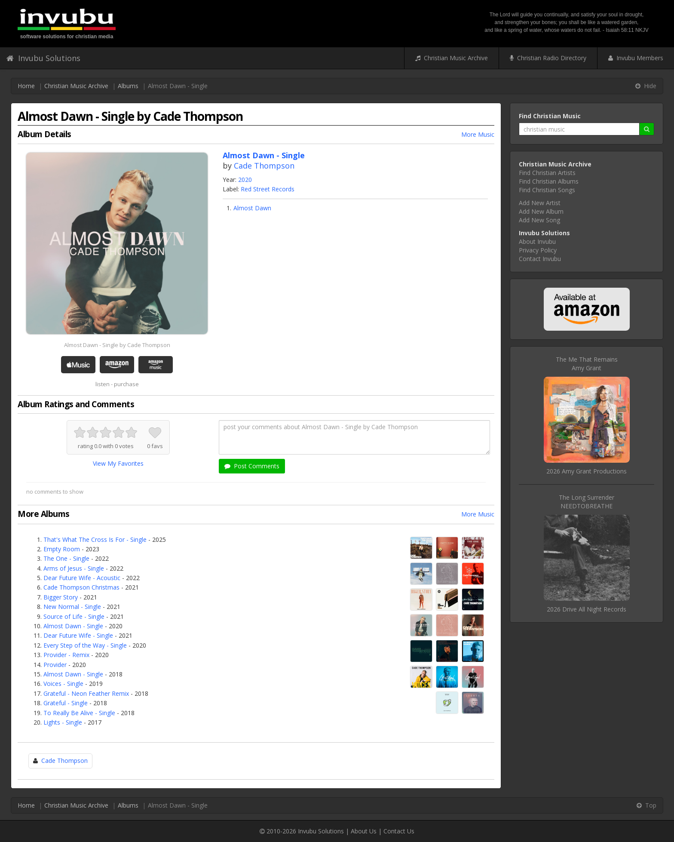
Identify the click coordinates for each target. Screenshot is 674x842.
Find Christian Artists (547, 173)
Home (26, 86)
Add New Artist (540, 203)
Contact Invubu (540, 259)
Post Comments (251, 466)
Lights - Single (62, 722)
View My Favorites (118, 463)
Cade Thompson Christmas (81, 587)
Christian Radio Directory (548, 58)
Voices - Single (63, 683)
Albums (128, 86)
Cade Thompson (264, 165)
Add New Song (539, 220)
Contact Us (398, 831)
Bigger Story (60, 597)
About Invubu (537, 241)
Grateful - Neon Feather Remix (86, 693)
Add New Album (541, 211)
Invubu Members (635, 58)
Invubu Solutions (43, 58)
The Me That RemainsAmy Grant (587, 363)
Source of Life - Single (73, 616)
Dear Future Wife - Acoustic (81, 578)
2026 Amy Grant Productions (586, 471)
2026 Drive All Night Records (586, 609)
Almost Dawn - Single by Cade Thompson (117, 345)
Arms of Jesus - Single (73, 568)
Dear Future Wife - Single (78, 635)
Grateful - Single (65, 703)
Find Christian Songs (547, 190)
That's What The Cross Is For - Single (95, 539)
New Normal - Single (72, 606)
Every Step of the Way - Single (85, 645)
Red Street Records (267, 189)
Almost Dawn (252, 208)
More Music (477, 134)
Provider (55, 665)
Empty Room (61, 549)
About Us (364, 831)
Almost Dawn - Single (73, 626)
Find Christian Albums (549, 181)
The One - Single (66, 558)
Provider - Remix (66, 655)
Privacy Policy (538, 250)
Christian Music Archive (451, 58)
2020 (245, 179)
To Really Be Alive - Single (79, 713)
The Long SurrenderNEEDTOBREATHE (586, 501)
